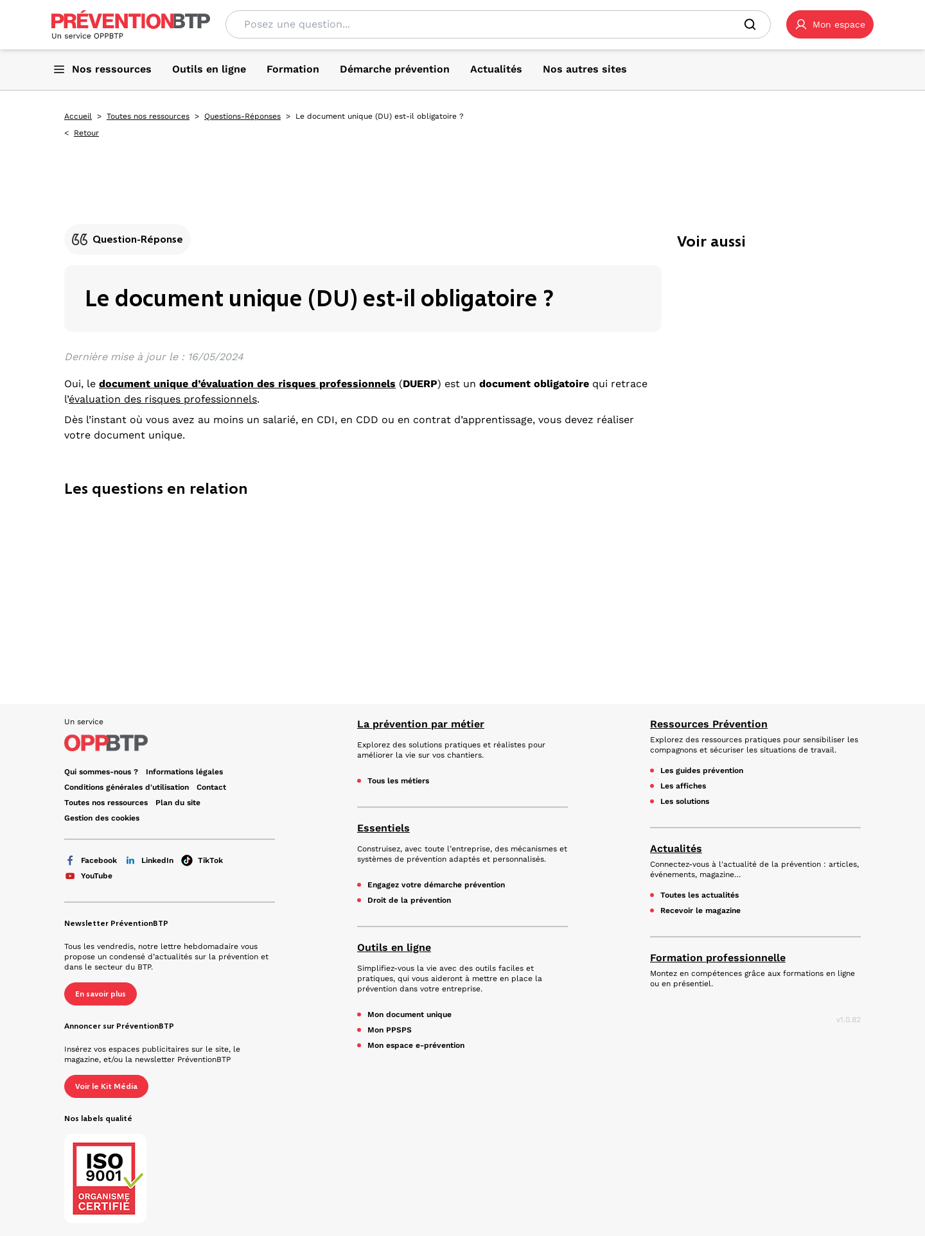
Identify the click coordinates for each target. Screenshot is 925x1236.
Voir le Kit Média (106, 1086)
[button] (830, 24)
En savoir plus (100, 994)
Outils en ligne (394, 947)
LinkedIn (149, 860)
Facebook (90, 860)
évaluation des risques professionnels (163, 399)
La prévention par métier (420, 724)
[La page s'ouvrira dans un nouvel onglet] (830, 24)
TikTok (202, 860)
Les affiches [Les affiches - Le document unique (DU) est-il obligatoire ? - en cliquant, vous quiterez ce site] (683, 785)
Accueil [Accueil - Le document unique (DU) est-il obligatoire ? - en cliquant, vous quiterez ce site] (78, 116)
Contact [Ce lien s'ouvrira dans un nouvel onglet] (211, 787)
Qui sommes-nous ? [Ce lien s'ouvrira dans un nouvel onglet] (101, 771)
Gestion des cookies (101, 818)
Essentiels (383, 828)
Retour (86, 133)
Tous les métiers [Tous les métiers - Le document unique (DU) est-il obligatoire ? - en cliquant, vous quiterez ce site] (398, 780)
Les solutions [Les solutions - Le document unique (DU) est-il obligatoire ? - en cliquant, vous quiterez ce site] (684, 801)
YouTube (88, 876)
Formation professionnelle (718, 958)
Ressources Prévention (709, 724)
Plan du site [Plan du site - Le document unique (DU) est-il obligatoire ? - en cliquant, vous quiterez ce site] (177, 802)
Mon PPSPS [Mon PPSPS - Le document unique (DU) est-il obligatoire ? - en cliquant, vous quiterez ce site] (389, 1029)
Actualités (676, 848)
